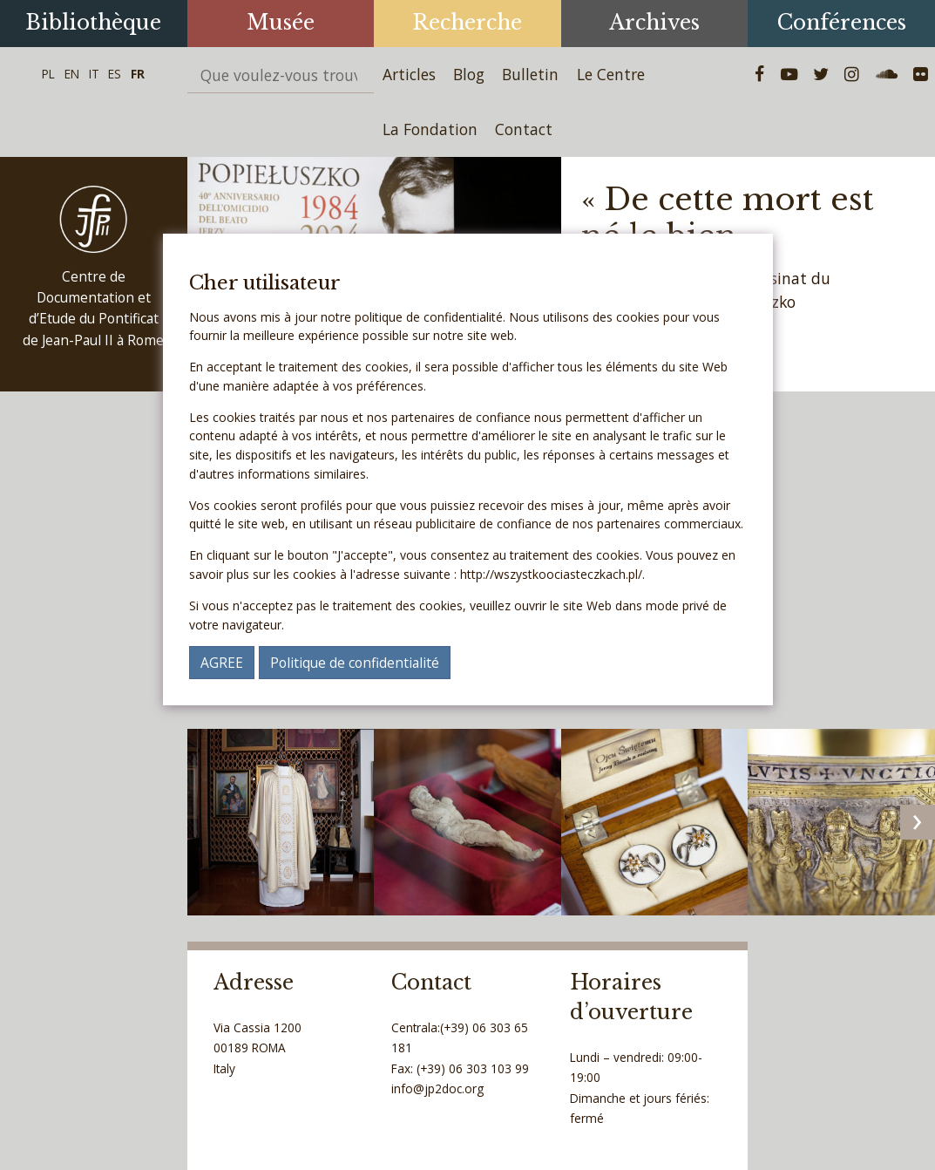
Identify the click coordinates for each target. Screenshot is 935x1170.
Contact (523, 129)
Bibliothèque (93, 22)
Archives (654, 22)
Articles (409, 74)
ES (114, 73)
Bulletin (530, 74)
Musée (281, 22)
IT (94, 73)
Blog (468, 74)
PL (48, 73)
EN (71, 73)
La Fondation (430, 129)
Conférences (841, 22)
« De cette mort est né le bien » (727, 217)
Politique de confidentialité (354, 662)
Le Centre (611, 74)
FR (138, 73)
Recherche (467, 22)
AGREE (221, 662)
